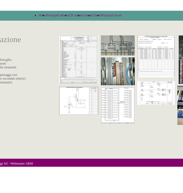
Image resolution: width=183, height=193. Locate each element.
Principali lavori (111, 15)
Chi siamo (75, 15)
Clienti (96, 15)
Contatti (87, 15)
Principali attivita (57, 15)
